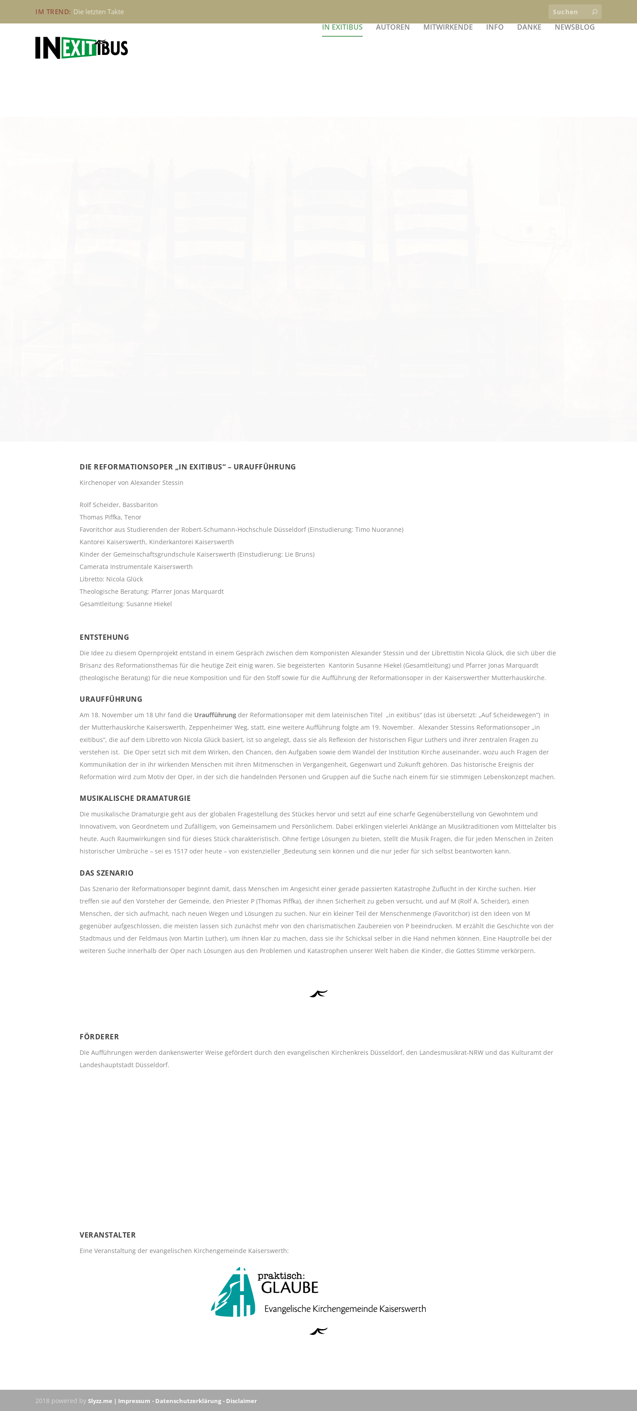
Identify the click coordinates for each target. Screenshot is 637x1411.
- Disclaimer (240, 1401)
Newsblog (575, 70)
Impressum (134, 1401)
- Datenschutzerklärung (186, 1401)
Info (495, 70)
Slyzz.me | (103, 1401)
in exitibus (342, 70)
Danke (529, 70)
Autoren (393, 70)
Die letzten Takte (98, 11)
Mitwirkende (448, 70)
